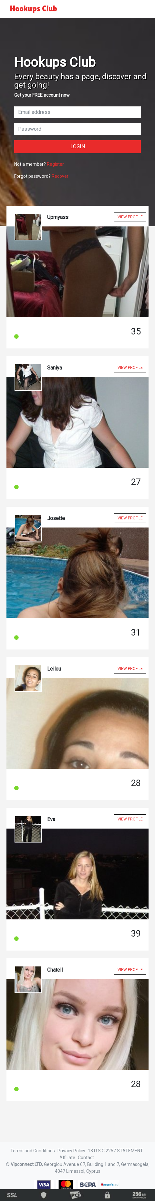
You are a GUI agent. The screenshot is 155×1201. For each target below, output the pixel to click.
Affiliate (67, 1157)
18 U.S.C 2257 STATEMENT (115, 1150)
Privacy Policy (71, 1150)
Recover (60, 176)
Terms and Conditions (32, 1150)
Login (77, 146)
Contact (86, 1157)
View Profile (130, 217)
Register (55, 164)
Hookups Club (33, 8)
